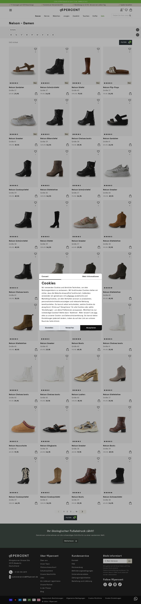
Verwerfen (70, 328)
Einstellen (49, 328)
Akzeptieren (91, 328)
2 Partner (70, 296)
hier (95, 313)
